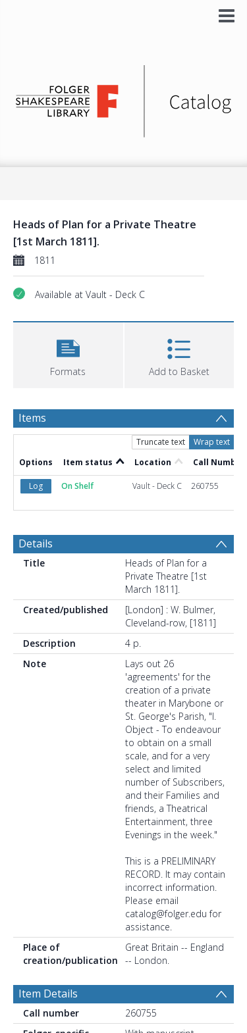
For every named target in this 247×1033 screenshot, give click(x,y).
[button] (68, 353)
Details (35, 543)
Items (32, 418)
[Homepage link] (124, 97)
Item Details (48, 993)
